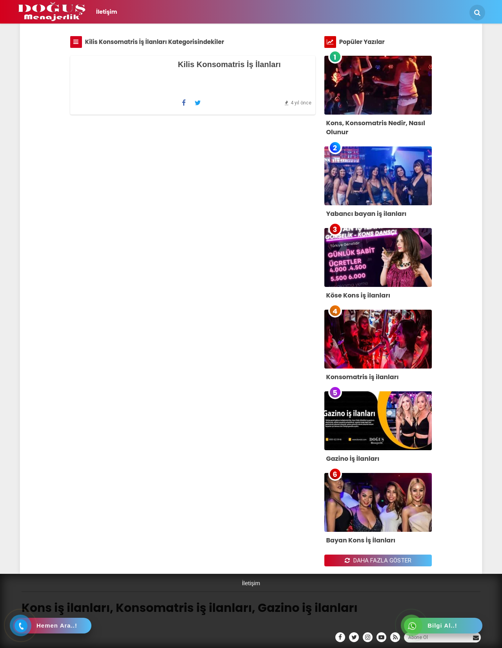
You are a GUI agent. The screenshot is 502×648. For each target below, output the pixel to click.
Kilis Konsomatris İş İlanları (229, 64)
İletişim (106, 12)
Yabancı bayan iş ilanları (366, 213)
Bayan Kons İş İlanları (361, 540)
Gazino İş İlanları (353, 458)
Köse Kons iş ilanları (358, 295)
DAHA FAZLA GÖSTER (378, 560)
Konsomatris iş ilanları (362, 376)
